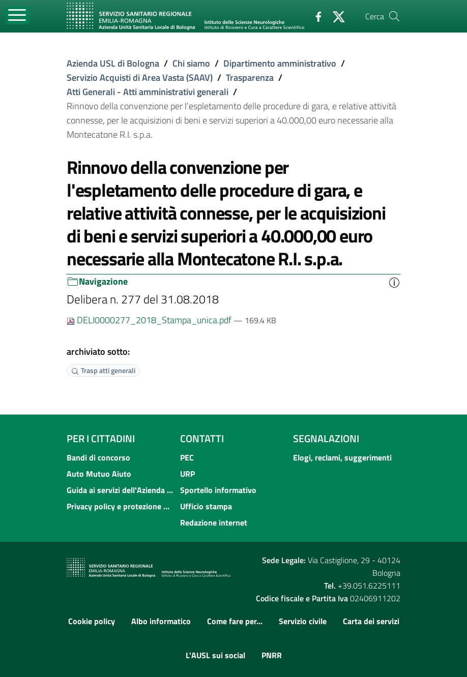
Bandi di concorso (98, 457)
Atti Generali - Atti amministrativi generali (147, 92)
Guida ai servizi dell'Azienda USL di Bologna (120, 490)
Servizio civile (303, 621)
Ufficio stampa (206, 506)
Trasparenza (250, 77)
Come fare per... (234, 621)
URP (187, 474)
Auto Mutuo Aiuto (99, 474)
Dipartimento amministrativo (279, 63)
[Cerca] (394, 16)
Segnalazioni (326, 438)
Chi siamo (191, 63)
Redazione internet (213, 522)
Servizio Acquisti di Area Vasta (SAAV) (140, 77)
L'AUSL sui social (215, 655)
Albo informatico (161, 621)
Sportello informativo (218, 490)
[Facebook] (314, 16)
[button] (394, 281)
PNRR (271, 655)
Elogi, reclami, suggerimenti (342, 457)
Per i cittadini (101, 438)
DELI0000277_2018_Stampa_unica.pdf (150, 320)
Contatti (202, 438)
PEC (187, 457)
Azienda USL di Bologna (113, 63)
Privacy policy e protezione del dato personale (120, 506)
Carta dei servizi (371, 621)
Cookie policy (91, 621)
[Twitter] (335, 16)
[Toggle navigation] (18, 15)
